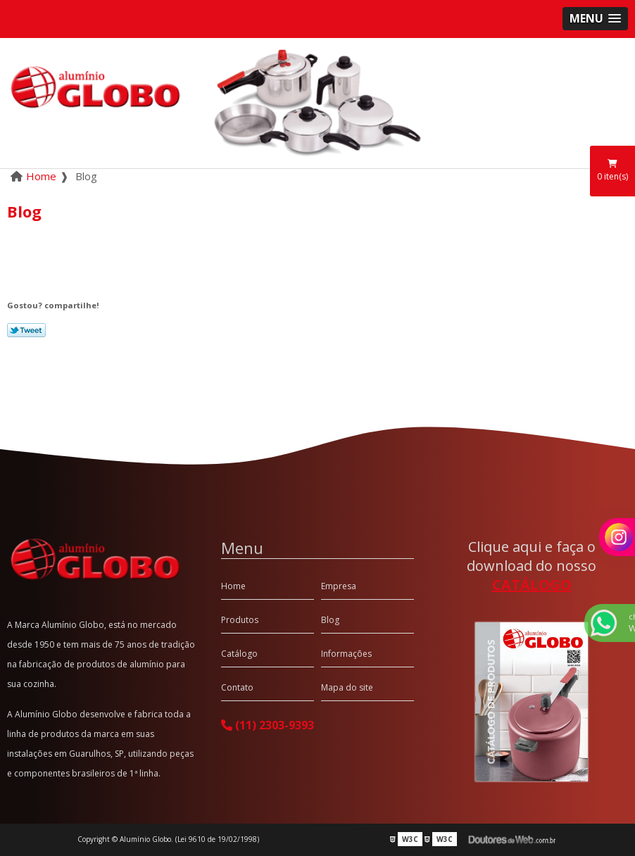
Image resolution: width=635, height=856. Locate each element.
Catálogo (239, 654)
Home (233, 586)
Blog (330, 620)
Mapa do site (347, 687)
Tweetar (26, 330)
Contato (237, 687)
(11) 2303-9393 (267, 725)
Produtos (239, 620)
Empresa (338, 586)
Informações (346, 654)
